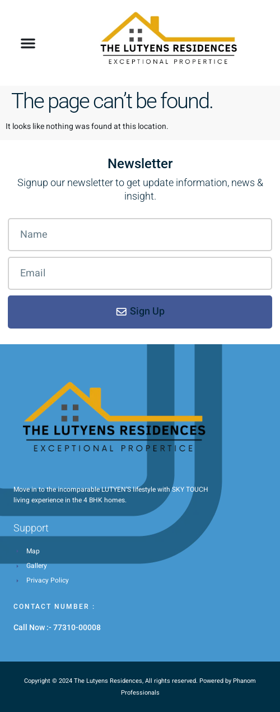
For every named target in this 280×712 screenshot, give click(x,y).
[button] (28, 43)
